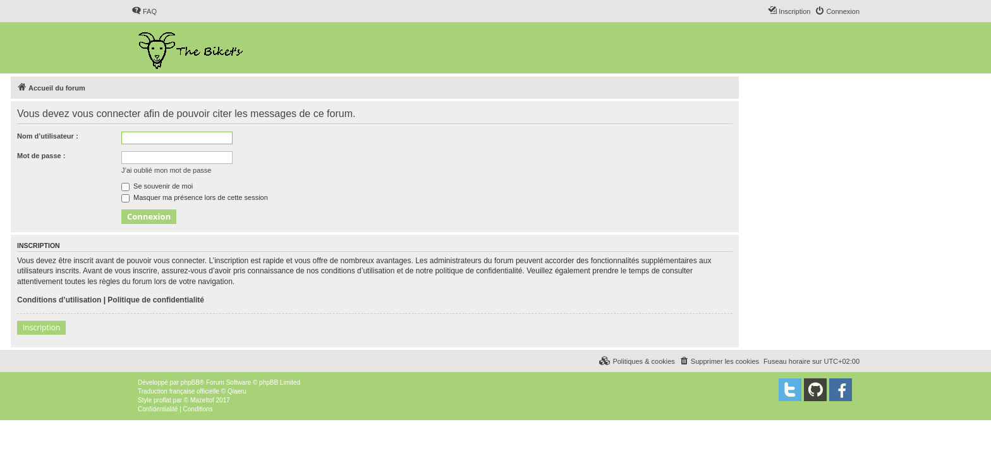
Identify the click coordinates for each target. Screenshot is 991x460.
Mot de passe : (41, 155)
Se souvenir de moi (157, 186)
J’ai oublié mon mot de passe (166, 170)
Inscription (41, 327)
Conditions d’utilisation (59, 299)
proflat (162, 400)
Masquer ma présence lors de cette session (194, 197)
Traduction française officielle (178, 391)
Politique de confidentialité (155, 299)
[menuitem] (144, 11)
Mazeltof (202, 400)
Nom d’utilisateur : (47, 136)
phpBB (190, 382)
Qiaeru (237, 391)
